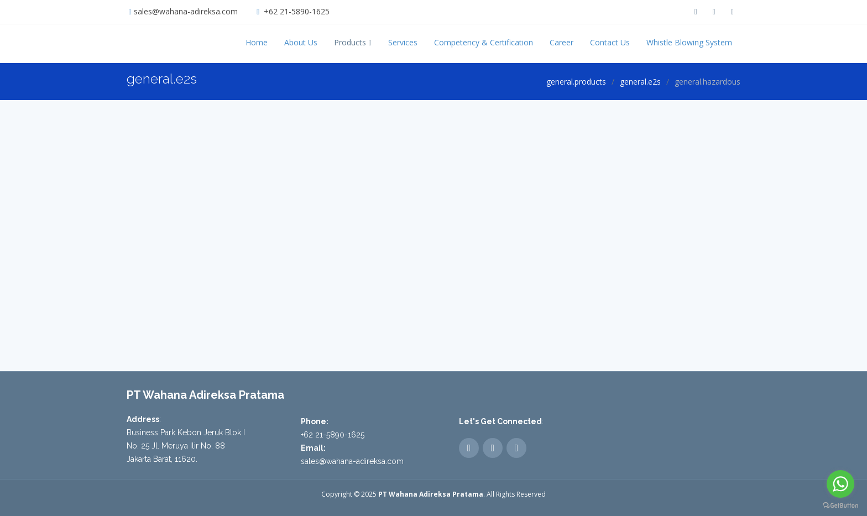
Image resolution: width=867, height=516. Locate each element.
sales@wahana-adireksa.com (186, 11)
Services (402, 42)
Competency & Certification (483, 42)
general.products (576, 81)
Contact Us (610, 42)
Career (561, 42)
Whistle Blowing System (689, 42)
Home (257, 42)
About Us (300, 42)
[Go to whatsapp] (840, 484)
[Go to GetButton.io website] (840, 505)
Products (350, 42)
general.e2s (640, 81)
